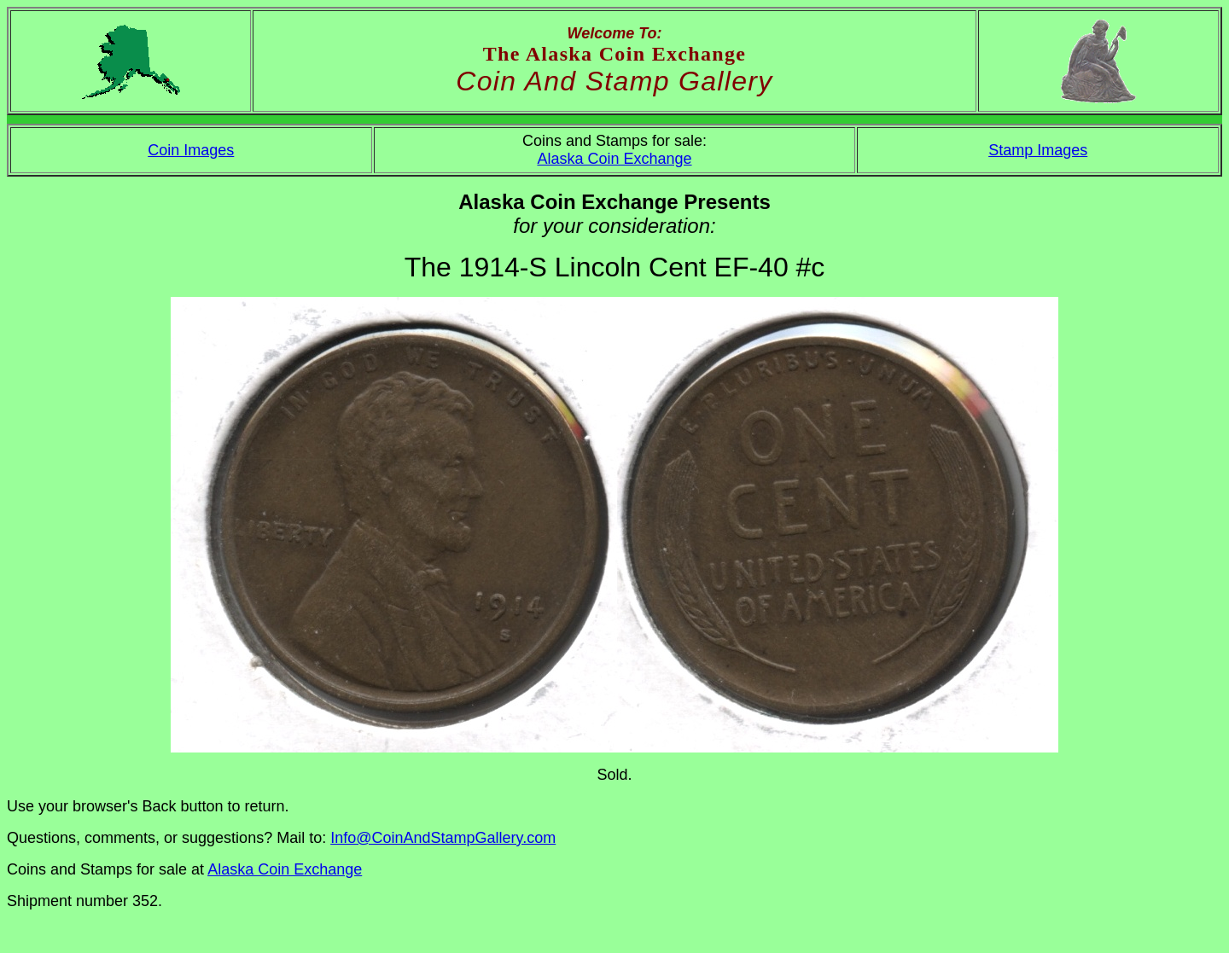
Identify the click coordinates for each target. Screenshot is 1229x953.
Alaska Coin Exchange (614, 158)
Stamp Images (1037, 150)
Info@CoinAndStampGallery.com (443, 837)
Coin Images (191, 150)
